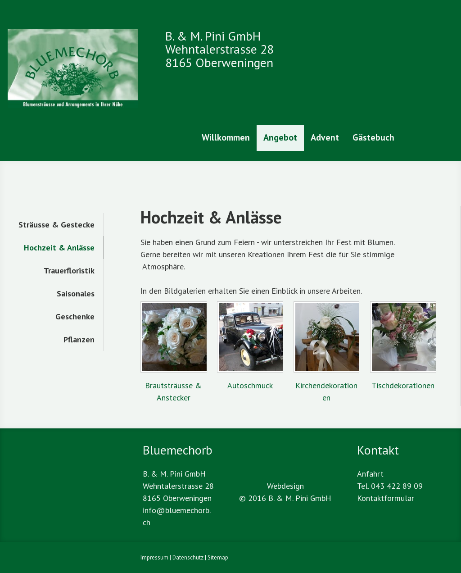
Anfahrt (370, 473)
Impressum (154, 557)
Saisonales (76, 293)
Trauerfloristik (69, 270)
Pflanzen (79, 339)
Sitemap (218, 557)
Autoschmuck (250, 385)
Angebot (280, 137)
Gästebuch (373, 137)
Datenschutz (187, 557)
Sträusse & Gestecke (56, 224)
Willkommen (226, 137)
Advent (325, 137)
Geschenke (75, 316)
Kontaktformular (385, 498)
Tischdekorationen (402, 385)
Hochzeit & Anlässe (59, 247)
